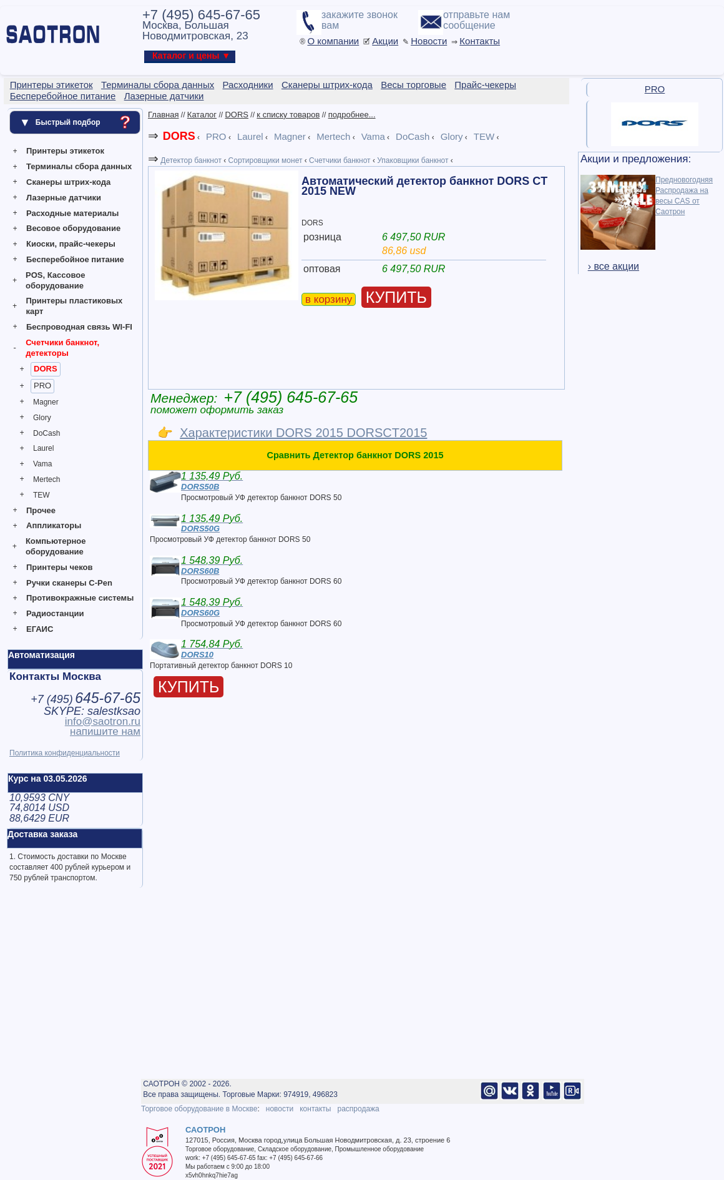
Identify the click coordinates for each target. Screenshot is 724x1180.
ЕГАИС (39, 629)
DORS (45, 368)
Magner (46, 402)
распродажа (358, 1108)
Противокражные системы (80, 597)
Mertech (46, 479)
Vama (42, 464)
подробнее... (352, 114)
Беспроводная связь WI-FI (79, 327)
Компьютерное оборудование (56, 546)
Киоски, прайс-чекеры (70, 243)
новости (279, 1108)
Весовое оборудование (73, 228)
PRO (42, 385)
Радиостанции (55, 613)
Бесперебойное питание (75, 259)
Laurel (43, 448)
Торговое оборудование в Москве (199, 1108)
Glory (42, 417)
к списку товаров (288, 114)
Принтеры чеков (59, 567)
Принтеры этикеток (65, 150)
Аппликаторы (53, 525)
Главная (163, 114)
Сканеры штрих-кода (68, 182)
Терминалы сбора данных (79, 166)
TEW (41, 495)
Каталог (202, 114)
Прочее (41, 510)
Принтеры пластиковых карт (74, 306)
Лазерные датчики (63, 197)
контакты (315, 1108)
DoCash (46, 433)
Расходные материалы (72, 213)
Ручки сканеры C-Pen (69, 583)
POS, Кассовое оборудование (55, 280)
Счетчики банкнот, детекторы (62, 348)
